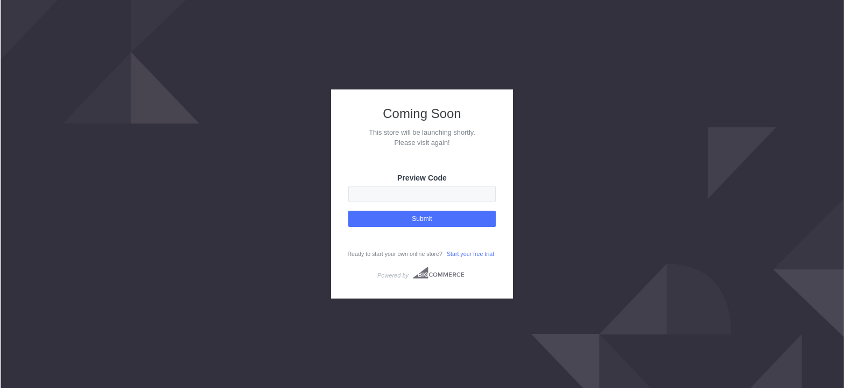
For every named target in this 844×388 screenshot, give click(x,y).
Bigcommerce (438, 273)
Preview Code (422, 178)
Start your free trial (470, 254)
